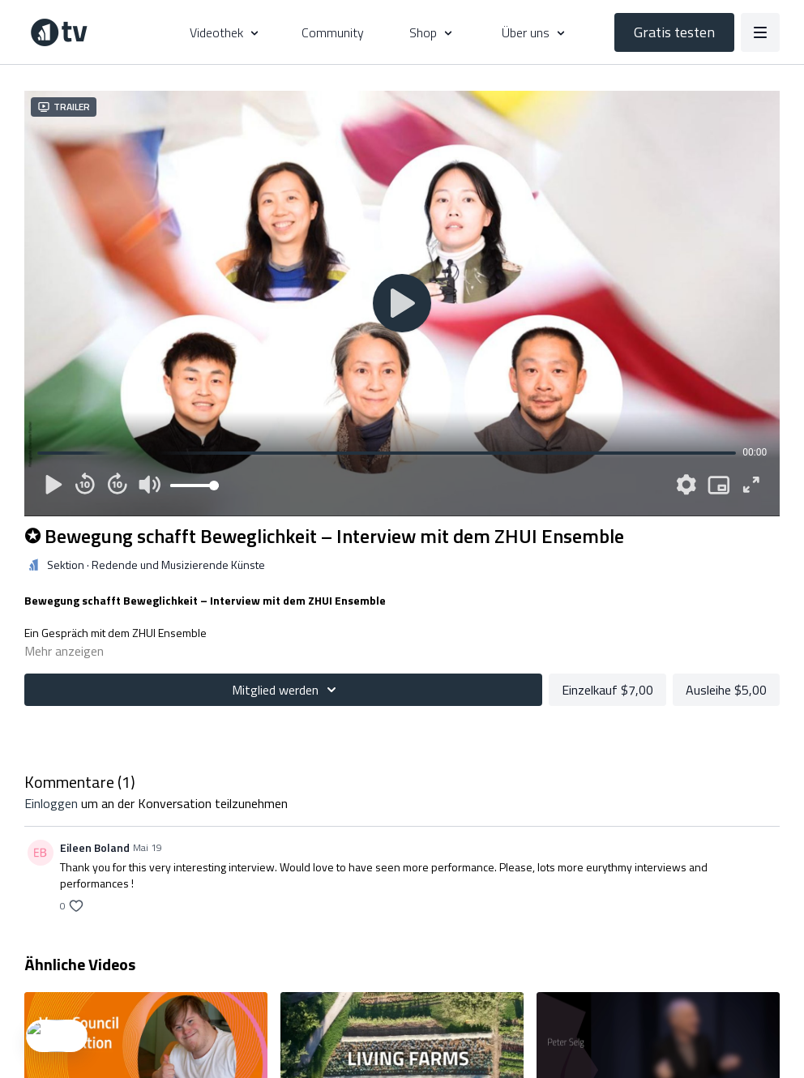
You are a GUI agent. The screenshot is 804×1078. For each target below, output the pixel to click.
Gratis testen (674, 32)
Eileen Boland (95, 847)
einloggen (51, 803)
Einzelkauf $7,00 (607, 689)
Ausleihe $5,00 (726, 689)
